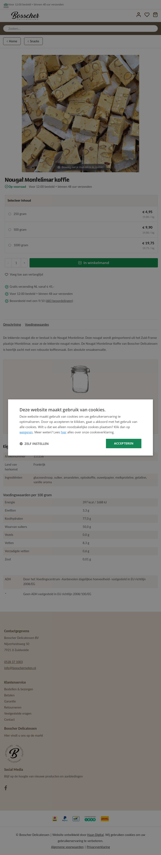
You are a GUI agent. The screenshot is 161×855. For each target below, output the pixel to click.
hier (63, 432)
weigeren (26, 432)
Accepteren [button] (124, 443)
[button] (34, 444)
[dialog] (80, 427)
